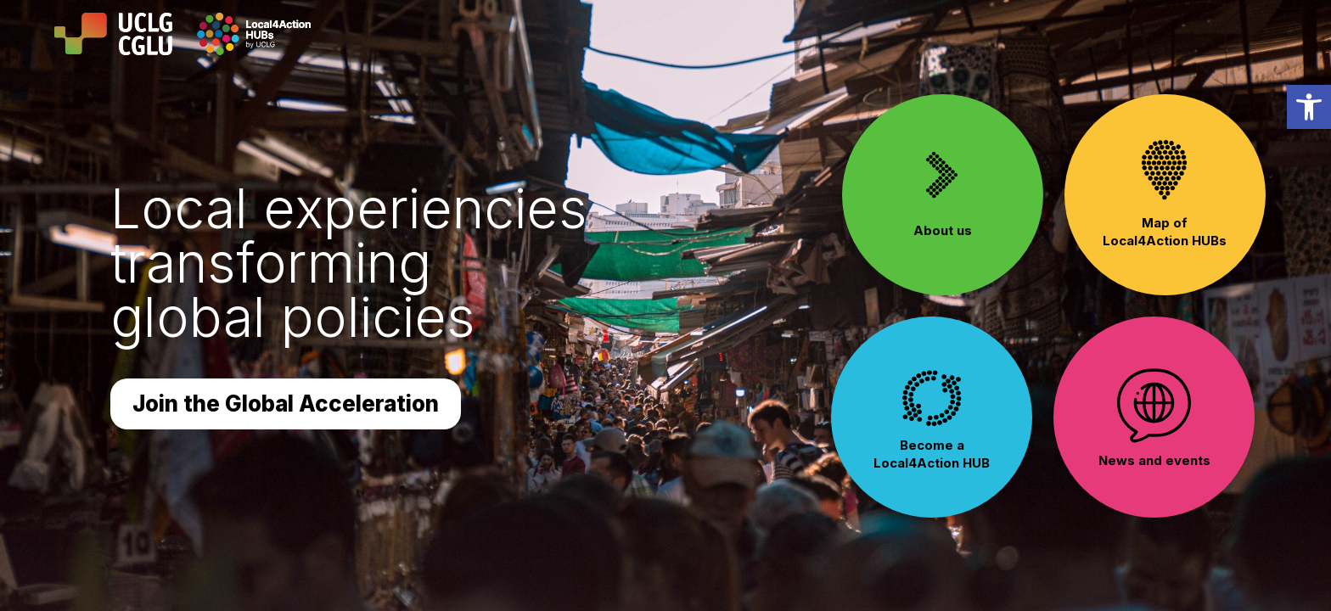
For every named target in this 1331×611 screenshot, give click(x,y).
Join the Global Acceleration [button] (285, 403)
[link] (1309, 107)
